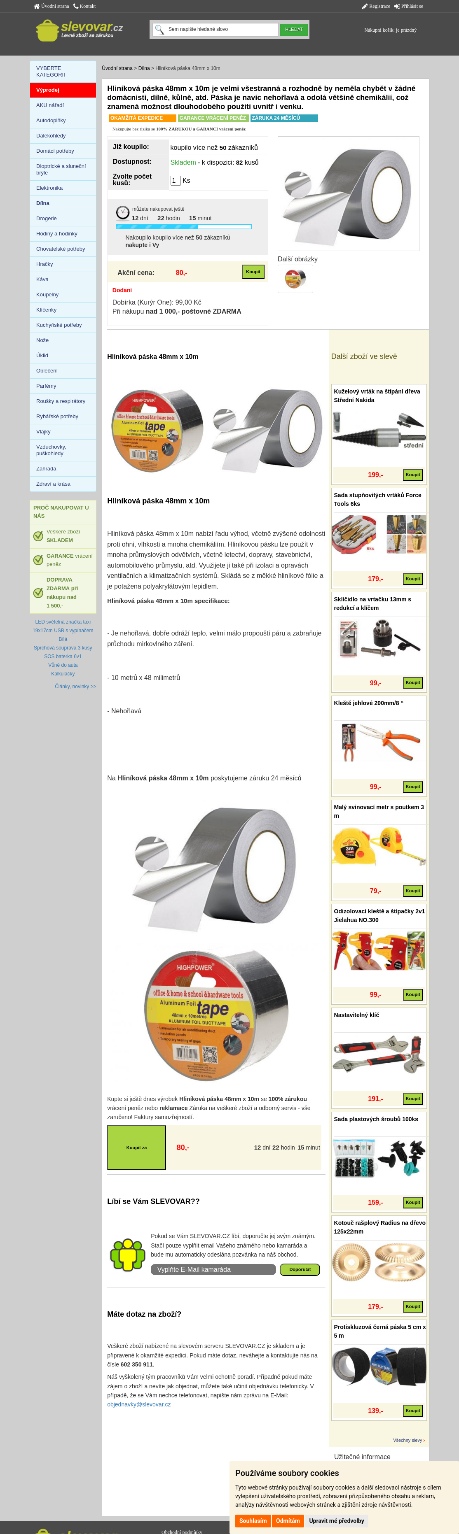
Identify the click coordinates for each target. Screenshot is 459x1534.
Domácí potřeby (55, 151)
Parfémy (46, 386)
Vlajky (43, 431)
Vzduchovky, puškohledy (51, 450)
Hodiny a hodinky (56, 233)
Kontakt (84, 6)
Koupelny (47, 294)
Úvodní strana (51, 6)
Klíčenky (46, 310)
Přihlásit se (408, 6)
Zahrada (46, 469)
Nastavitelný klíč (356, 1015)
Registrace (376, 6)
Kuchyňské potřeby (59, 325)
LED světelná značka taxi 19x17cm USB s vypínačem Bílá (63, 630)
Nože (42, 340)
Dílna (144, 68)
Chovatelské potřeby (60, 249)
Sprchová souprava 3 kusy (63, 648)
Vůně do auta (62, 665)
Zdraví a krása (53, 484)
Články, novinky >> (75, 686)
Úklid (42, 355)
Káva (42, 279)
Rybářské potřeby (57, 416)
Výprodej (47, 90)
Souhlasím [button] (253, 1521)
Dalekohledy (51, 136)
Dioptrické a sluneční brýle (61, 169)
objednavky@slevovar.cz (139, 1404)
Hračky (44, 264)
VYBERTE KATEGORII (50, 71)
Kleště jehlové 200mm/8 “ (369, 703)
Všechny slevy (407, 1440)
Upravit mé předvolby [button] (336, 1521)
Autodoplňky (51, 120)
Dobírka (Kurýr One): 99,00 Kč (156, 302)
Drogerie (46, 218)
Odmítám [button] (288, 1521)
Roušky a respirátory (60, 401)
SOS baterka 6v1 (63, 656)
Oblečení (47, 371)
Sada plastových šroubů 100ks (376, 1119)
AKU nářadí (50, 105)
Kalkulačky (63, 674)
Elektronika (49, 188)
